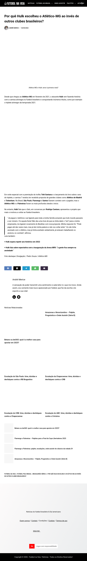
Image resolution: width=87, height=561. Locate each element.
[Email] (44, 268)
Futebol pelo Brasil (24, 474)
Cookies (51, 521)
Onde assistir (59, 3)
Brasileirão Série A (39, 474)
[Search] (82, 3)
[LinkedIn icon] (16, 297)
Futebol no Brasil (44, 3)
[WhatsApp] (35, 268)
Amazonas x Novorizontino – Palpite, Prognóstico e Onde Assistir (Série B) (40, 459)
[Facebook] (8, 268)
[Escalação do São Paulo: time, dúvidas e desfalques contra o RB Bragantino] (23, 360)
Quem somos (25, 521)
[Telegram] (26, 268)
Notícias (31, 3)
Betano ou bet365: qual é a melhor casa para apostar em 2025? (36, 428)
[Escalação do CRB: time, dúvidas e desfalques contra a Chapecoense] (23, 396)
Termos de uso (61, 521)
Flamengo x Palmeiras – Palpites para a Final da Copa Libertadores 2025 (40, 438)
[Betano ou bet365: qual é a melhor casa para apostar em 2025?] (23, 323)
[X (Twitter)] (17, 268)
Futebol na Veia (10, 474)
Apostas (80, 3)
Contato (34, 521)
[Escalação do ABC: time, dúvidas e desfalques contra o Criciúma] (64, 396)
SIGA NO (36, 531)
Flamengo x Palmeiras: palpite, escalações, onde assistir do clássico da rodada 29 (43, 449)
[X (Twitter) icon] (21, 297)
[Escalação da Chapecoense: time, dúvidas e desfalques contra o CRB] (64, 360)
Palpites (72, 3)
